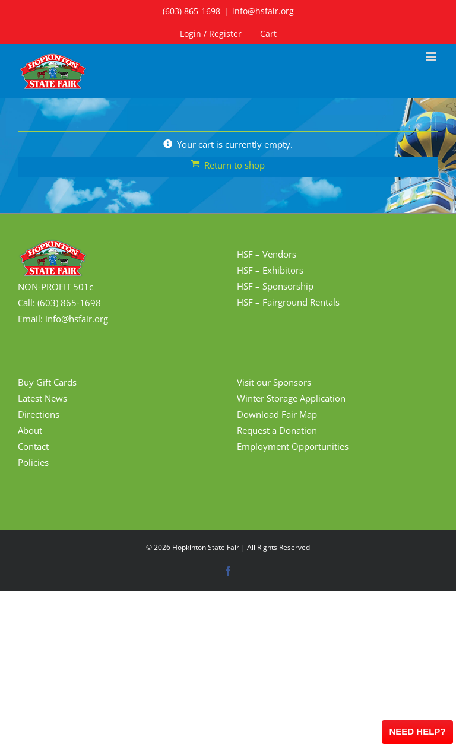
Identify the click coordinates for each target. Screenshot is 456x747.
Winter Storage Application (291, 398)
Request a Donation (277, 430)
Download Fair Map (277, 414)
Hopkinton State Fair (205, 547)
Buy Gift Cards (47, 382)
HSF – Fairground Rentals (288, 302)
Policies (33, 462)
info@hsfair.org (263, 11)
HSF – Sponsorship (275, 286)
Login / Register (211, 33)
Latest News (42, 398)
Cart (268, 33)
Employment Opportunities (293, 446)
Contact (33, 446)
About (30, 430)
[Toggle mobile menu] (432, 56)
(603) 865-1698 (191, 11)
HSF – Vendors (266, 254)
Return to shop (234, 165)
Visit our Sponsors (274, 382)
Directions (38, 414)
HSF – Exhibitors (270, 270)
